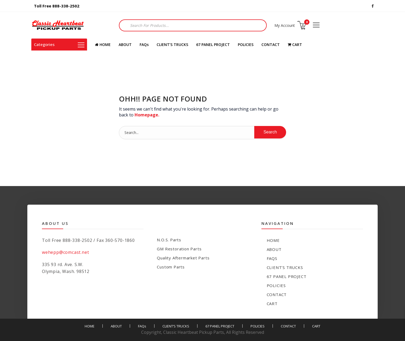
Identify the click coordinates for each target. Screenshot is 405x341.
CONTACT (270, 44)
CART (295, 44)
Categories (59, 44)
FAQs (144, 44)
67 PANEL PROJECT (213, 44)
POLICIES (245, 44)
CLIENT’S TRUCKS (172, 44)
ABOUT (125, 44)
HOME (103, 44)
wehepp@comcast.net (65, 252)
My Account (284, 25)
